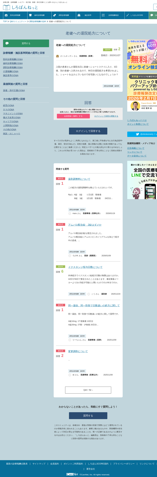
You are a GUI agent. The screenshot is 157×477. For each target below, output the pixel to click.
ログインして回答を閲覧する (106, 116)
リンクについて (134, 152)
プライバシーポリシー (124, 463)
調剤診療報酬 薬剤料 (111, 86)
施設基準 (88, 15)
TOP (5, 21)
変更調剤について (78, 351)
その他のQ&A (9, 129)
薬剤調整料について (79, 179)
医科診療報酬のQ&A (13, 59)
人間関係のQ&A (10, 125)
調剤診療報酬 (64, 15)
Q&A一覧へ (88, 390)
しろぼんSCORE (136, 15)
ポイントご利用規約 (73, 463)
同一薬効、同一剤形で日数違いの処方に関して (94, 305)
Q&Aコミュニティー (18, 21)
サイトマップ (39, 463)
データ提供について (137, 156)
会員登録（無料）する (73, 116)
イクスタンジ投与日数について (85, 267)
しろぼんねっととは (137, 120)
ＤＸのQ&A (8, 109)
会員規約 (54, 463)
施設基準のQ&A (10, 75)
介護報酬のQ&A (10, 71)
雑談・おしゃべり (11, 133)
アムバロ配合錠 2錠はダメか (84, 224)
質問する (88, 415)
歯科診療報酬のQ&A (13, 63)
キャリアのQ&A (10, 121)
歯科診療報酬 (39, 15)
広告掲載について (135, 148)
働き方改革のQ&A (12, 117)
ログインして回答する (88, 131)
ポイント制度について (138, 124)
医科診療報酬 (15, 15)
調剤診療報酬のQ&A (37, 21)
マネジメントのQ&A (13, 113)
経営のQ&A (8, 105)
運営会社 (90, 469)
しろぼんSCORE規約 (98, 463)
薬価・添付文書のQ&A (14, 90)
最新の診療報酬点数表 (17, 463)
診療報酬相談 (114, 15)
